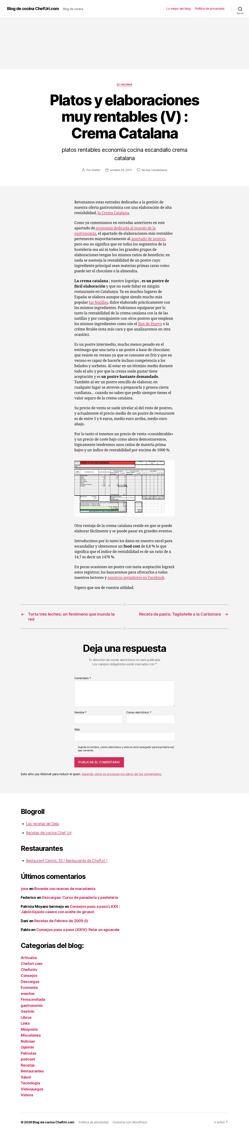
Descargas (30, 981)
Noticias (28, 1041)
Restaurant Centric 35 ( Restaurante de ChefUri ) (67, 860)
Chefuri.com (31, 963)
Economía (124, 84)
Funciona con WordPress (130, 1122)
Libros (26, 1017)
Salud (26, 1077)
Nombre (80, 712)
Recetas (28, 1065)
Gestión (27, 1011)
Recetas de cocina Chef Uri (49, 833)
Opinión (27, 1047)
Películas (28, 1053)
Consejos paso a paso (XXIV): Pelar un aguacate (78, 930)
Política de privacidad (209, 8)
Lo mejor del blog (178, 8)
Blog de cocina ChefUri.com (33, 9)
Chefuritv (29, 970)
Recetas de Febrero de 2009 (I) (61, 921)
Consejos (29, 975)
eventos (28, 993)
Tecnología (30, 1083)
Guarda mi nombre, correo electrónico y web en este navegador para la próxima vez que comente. (126, 749)
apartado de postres (148, 239)
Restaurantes (32, 1071)
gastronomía (32, 1005)
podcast (28, 1059)
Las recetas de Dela (42, 824)
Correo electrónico (138, 712)
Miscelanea (30, 1035)
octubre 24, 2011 (121, 170)
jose (24, 889)
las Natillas (98, 302)
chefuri (95, 170)
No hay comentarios (154, 170)
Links (25, 1023)
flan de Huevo (150, 324)
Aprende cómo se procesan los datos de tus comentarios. (122, 774)
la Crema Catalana (113, 213)
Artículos (29, 958)
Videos (27, 1095)
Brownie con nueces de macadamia (64, 889)
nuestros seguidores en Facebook (136, 577)
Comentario (82, 678)
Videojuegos (32, 1089)
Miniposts (29, 1029)
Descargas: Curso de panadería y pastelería (80, 897)
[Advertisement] (124, 43)
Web (77, 729)
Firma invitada (33, 999)
